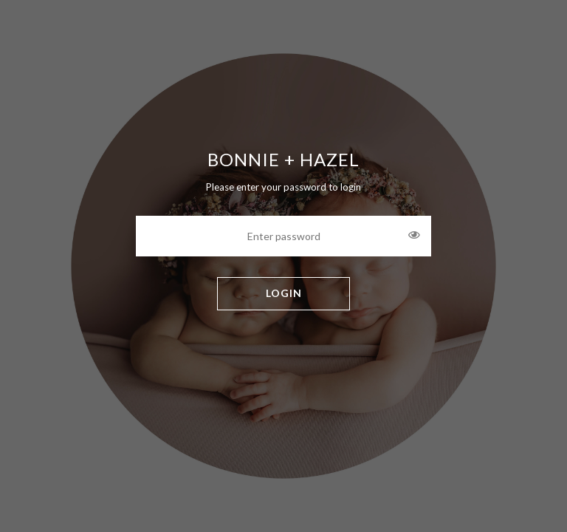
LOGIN (284, 293)
